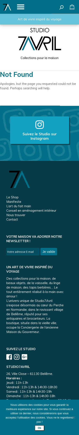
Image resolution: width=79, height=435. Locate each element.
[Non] (74, 417)
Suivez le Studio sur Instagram (40, 130)
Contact (12, 219)
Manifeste (13, 202)
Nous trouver (15, 215)
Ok (39, 428)
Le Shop (12, 197)
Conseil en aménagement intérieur (31, 211)
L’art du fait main (18, 206)
